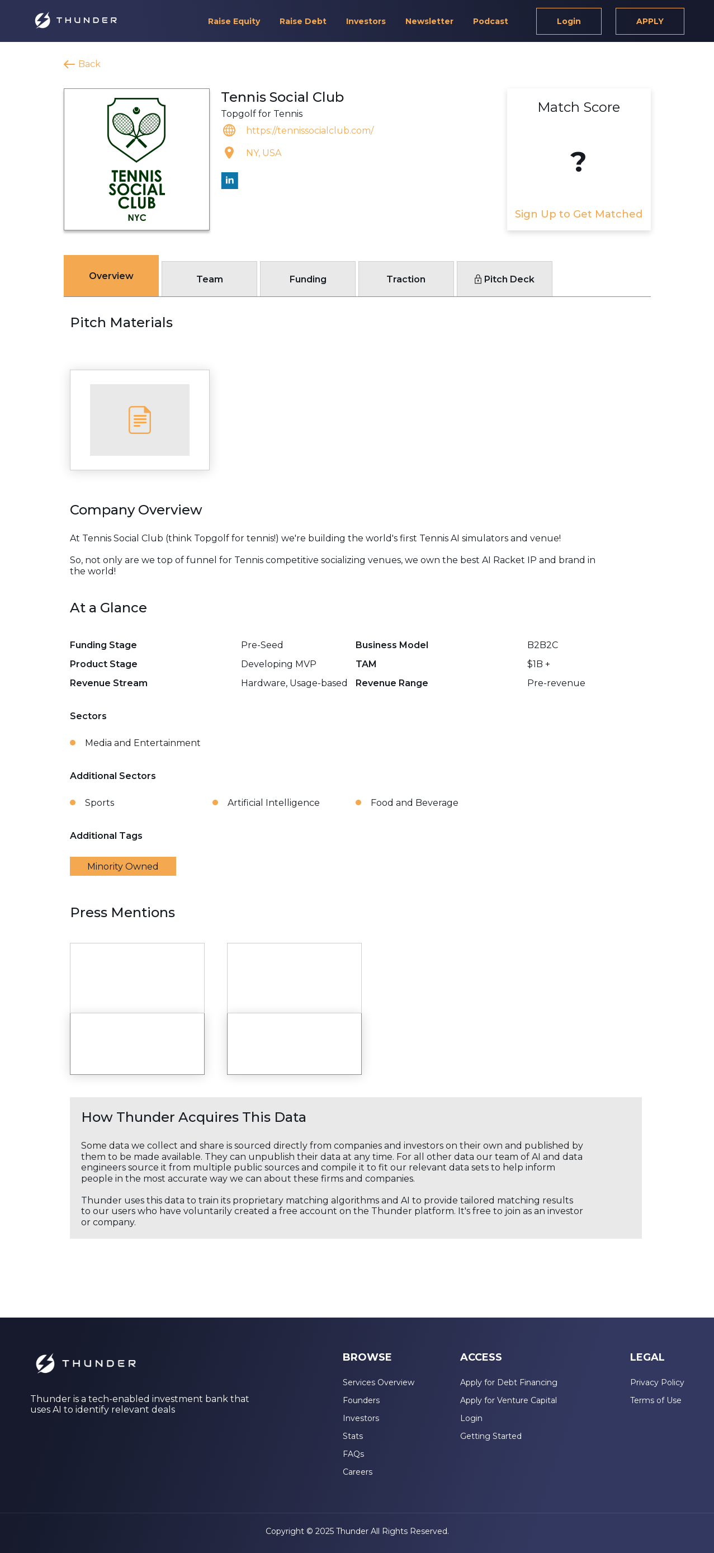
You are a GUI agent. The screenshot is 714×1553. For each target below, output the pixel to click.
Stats (353, 1436)
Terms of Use (656, 1400)
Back (89, 64)
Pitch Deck (505, 279)
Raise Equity (234, 21)
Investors (366, 21)
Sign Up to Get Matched (578, 214)
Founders (361, 1400)
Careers (357, 1472)
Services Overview (378, 1382)
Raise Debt (303, 21)
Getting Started (491, 1436)
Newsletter (429, 21)
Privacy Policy (657, 1382)
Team (209, 279)
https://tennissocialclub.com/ (309, 130)
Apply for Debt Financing (508, 1382)
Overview (111, 276)
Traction (405, 279)
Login (569, 21)
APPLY (650, 21)
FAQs (353, 1454)
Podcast (490, 21)
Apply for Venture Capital (508, 1400)
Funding (308, 279)
